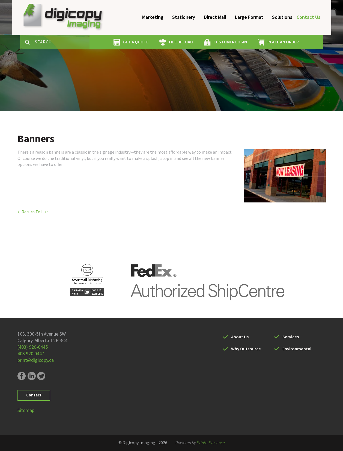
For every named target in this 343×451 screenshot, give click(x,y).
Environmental (296, 349)
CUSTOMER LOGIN (230, 42)
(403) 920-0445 (32, 347)
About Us (240, 337)
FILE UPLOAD (181, 42)
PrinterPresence (211, 443)
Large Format (249, 17)
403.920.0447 (30, 353)
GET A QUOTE (135, 42)
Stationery (183, 17)
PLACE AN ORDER (283, 42)
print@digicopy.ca (35, 360)
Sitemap (25, 410)
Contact (33, 395)
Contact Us (308, 17)
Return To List (35, 212)
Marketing (152, 17)
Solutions (282, 17)
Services (290, 337)
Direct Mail (215, 17)
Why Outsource (246, 349)
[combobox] (62, 42)
